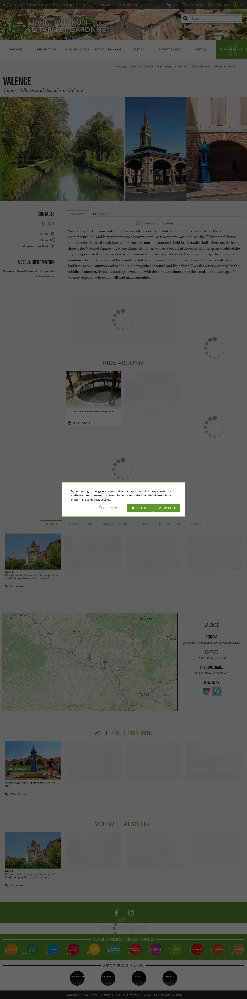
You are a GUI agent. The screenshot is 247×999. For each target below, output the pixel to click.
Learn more (112, 508)
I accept (169, 508)
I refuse (142, 508)
